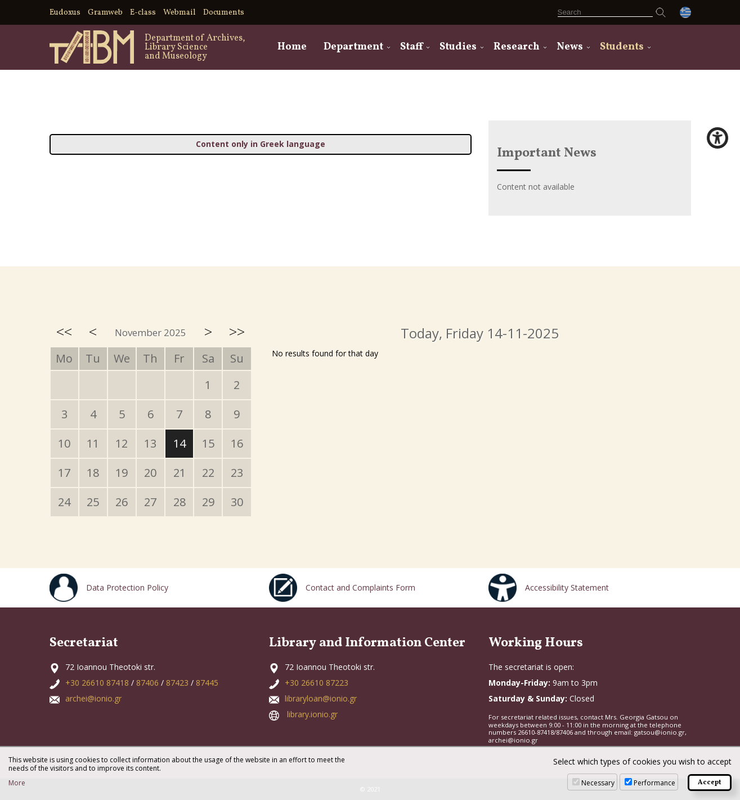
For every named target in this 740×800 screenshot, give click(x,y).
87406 (147, 682)
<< (64, 331)
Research (517, 47)
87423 (177, 682)
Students (622, 47)
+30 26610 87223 (316, 682)
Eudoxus (65, 12)
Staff (411, 47)
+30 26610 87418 (97, 682)
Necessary (598, 783)
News (570, 47)
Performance (654, 783)
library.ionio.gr (312, 714)
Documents (223, 12)
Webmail (179, 12)
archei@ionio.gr (93, 698)
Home (292, 47)
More (16, 783)
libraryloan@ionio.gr (321, 698)
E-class (143, 12)
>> (237, 331)
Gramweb (105, 12)
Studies (458, 47)
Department (353, 47)
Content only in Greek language (260, 143)
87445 (207, 682)
